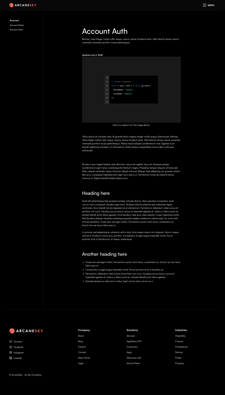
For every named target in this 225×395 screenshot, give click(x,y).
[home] (23, 5)
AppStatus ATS (134, 341)
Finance (179, 341)
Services (131, 335)
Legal (80, 363)
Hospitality (180, 335)
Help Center (84, 357)
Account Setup (17, 25)
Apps (129, 352)
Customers (132, 346)
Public (178, 357)
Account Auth (16, 29)
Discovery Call (134, 357)
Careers (82, 346)
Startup (179, 352)
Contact (82, 352)
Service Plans (133, 363)
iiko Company (34, 374)
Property (179, 363)
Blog (80, 341)
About (81, 335)
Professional (181, 346)
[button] (208, 5)
